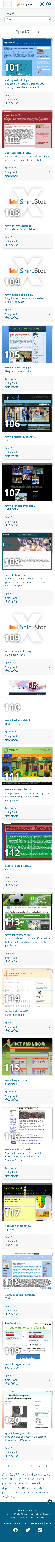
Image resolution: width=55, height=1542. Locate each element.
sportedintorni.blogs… (18, 153)
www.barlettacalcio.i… (18, 720)
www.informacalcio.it (18, 225)
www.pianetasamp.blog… (20, 505)
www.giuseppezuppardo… (20, 436)
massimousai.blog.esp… (19, 651)
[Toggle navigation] (7, 4)
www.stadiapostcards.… (19, 1149)
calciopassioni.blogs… (18, 80)
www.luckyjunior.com (18, 1364)
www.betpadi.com (16, 1080)
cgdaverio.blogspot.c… (18, 1225)
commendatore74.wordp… (20, 1294)
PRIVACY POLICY (13, 1523)
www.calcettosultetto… (19, 789)
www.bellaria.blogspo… (19, 367)
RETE (48, 1523)
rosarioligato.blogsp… (18, 865)
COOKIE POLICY (34, 1523)
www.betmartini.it (16, 575)
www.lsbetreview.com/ (18, 935)
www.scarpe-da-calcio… (19, 294)
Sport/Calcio (10, 95)
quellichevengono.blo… (19, 1433)
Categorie (9, 13)
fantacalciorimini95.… (18, 1011)
